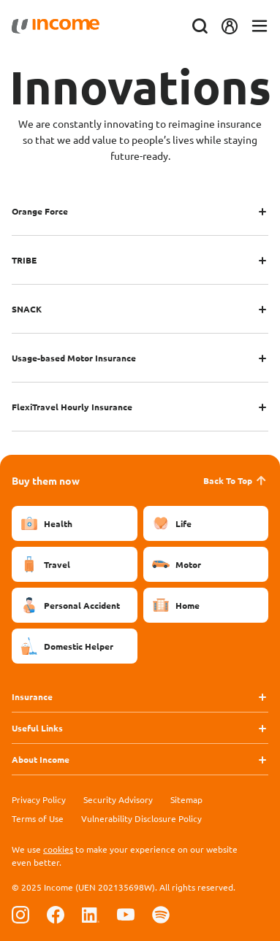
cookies (58, 849)
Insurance (32, 696)
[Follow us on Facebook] (55, 914)
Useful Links (37, 728)
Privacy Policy (39, 799)
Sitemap (186, 799)
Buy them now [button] (46, 480)
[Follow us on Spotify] (161, 914)
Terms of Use (38, 818)
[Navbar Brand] (55, 26)
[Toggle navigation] (259, 27)
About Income (40, 759)
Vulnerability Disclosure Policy (141, 818)
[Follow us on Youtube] (126, 914)
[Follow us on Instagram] (20, 914)
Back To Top (235, 480)
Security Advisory (118, 799)
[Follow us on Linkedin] (90, 914)
